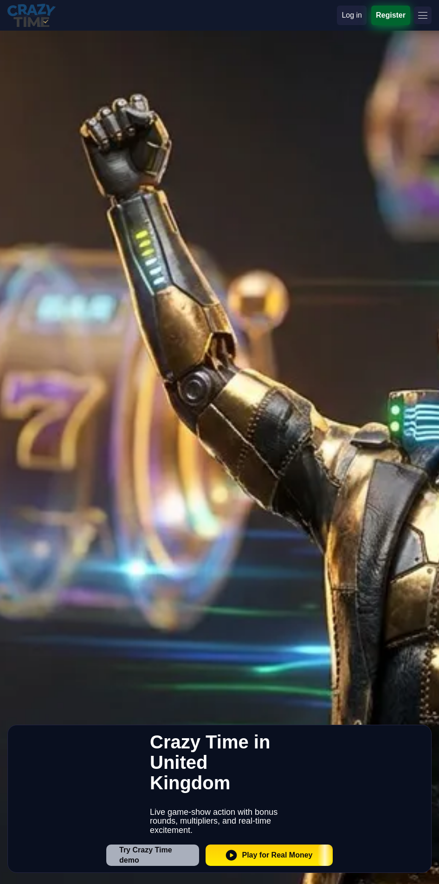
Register (391, 15)
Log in (352, 15)
